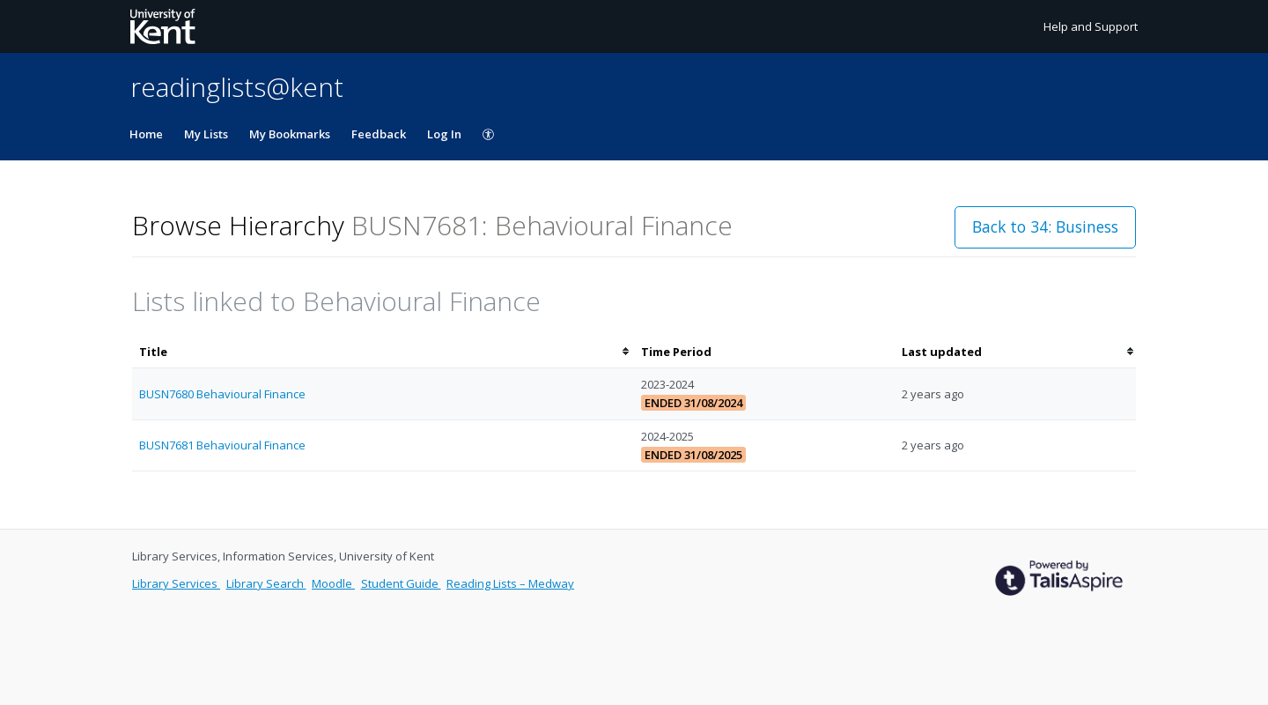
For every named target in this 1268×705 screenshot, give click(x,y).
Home (146, 134)
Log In (444, 134)
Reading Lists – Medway (510, 583)
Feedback (378, 134)
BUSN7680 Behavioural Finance (222, 394)
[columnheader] (383, 352)
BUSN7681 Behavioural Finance (222, 445)
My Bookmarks (289, 134)
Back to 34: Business (1045, 226)
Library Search (266, 583)
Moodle (333, 583)
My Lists (206, 134)
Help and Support (1090, 26)
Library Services (176, 583)
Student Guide (401, 583)
